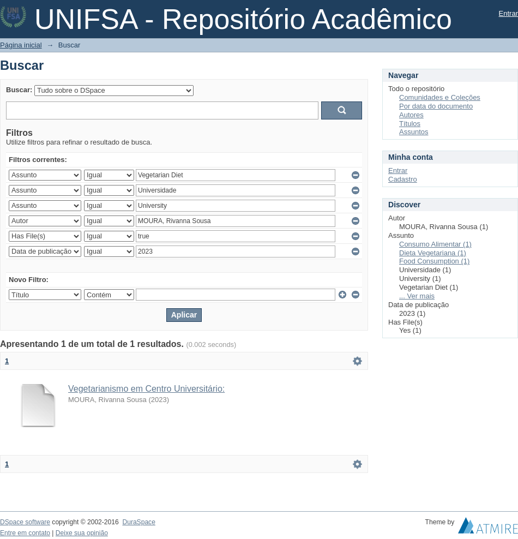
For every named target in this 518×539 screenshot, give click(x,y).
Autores (411, 115)
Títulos (409, 123)
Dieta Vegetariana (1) (432, 253)
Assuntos (413, 132)
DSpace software (25, 522)
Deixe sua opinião (82, 533)
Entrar (508, 13)
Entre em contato (25, 533)
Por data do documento (436, 106)
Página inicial (21, 45)
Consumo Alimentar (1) (435, 244)
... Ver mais (417, 296)
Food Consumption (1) (434, 261)
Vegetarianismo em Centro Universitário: (146, 388)
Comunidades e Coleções (439, 97)
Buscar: (19, 90)
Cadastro (402, 179)
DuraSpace (138, 522)
